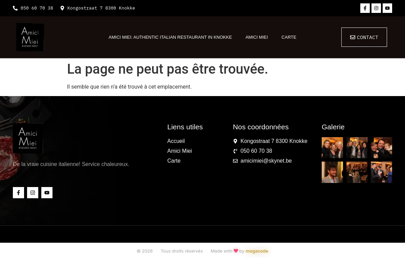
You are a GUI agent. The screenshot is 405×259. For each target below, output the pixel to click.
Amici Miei (257, 37)
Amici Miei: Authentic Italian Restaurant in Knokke (170, 37)
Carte (288, 37)
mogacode (257, 251)
